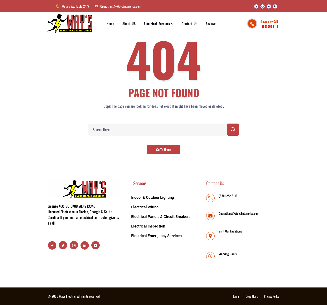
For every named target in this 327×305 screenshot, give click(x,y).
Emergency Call (269, 21)
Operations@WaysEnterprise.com (239, 213)
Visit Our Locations (230, 231)
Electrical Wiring (144, 207)
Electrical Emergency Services (156, 236)
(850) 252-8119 (269, 26)
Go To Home (163, 149)
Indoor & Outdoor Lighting (152, 197)
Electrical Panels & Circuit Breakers (160, 216)
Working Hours (228, 253)
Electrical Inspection (148, 226)
